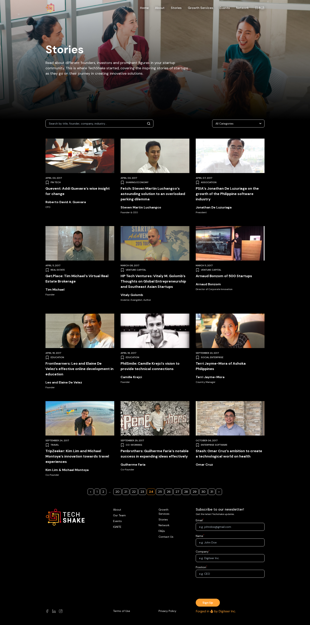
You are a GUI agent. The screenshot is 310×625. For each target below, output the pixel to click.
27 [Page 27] (177, 492)
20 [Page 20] (117, 492)
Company (202, 551)
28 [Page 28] (186, 492)
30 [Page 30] (203, 492)
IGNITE (117, 527)
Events (224, 8)
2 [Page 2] (103, 492)
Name (199, 536)
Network (242, 8)
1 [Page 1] (96, 492)
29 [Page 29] (195, 492)
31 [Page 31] (211, 492)
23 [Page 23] (142, 492)
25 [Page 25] (160, 492)
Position (201, 567)
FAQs (162, 531)
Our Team (119, 515)
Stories (176, 8)
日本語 (260, 8)
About (159, 8)
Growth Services (200, 8)
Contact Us (166, 536)
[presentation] (230, 588)
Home (144, 8)
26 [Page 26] (169, 492)
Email (199, 520)
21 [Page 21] (125, 492)
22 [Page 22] (134, 492)
